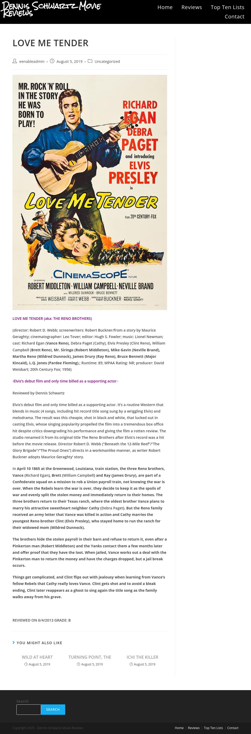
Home (165, 7)
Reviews (192, 7)
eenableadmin (31, 61)
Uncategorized (107, 61)
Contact (235, 16)
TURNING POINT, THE (90, 657)
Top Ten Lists (228, 7)
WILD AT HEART (37, 657)
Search (22, 701)
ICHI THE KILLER (142, 657)
